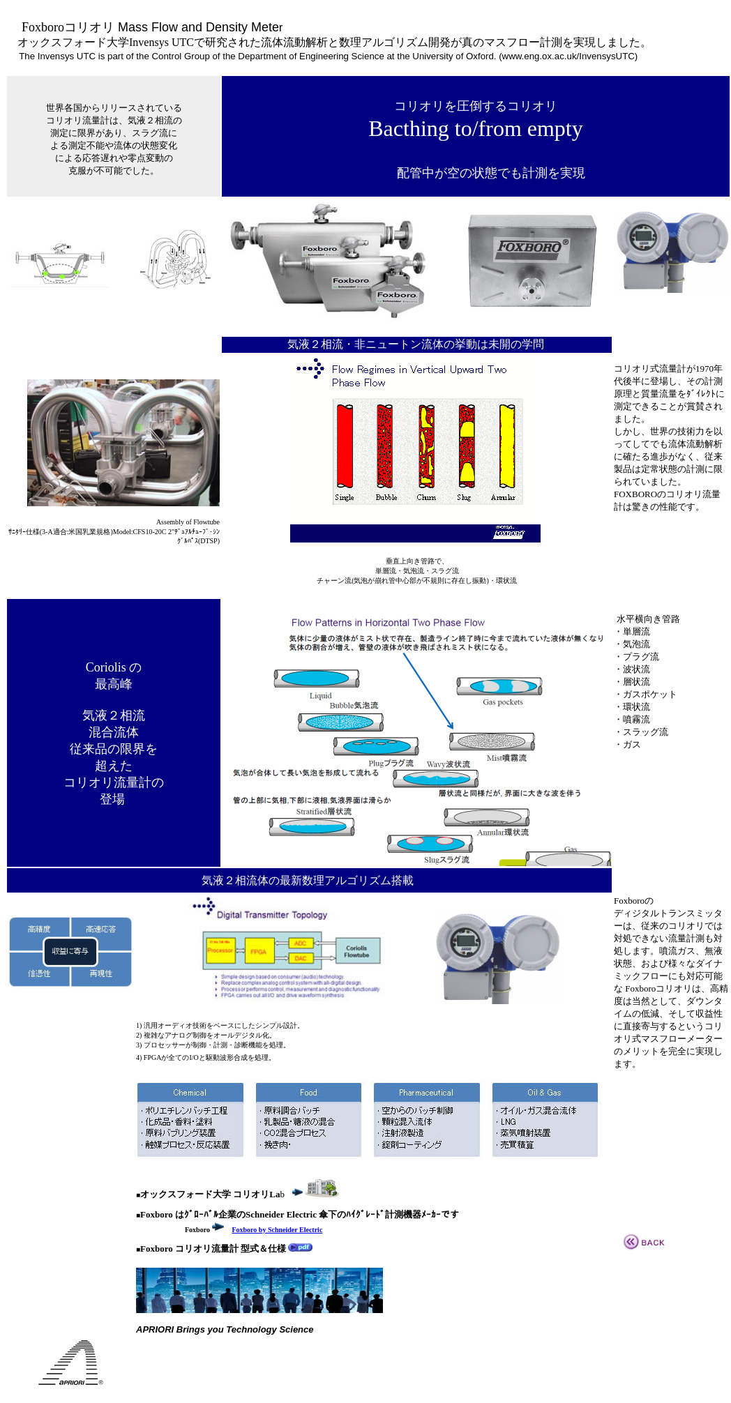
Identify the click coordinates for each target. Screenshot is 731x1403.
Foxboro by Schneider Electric (277, 1230)
